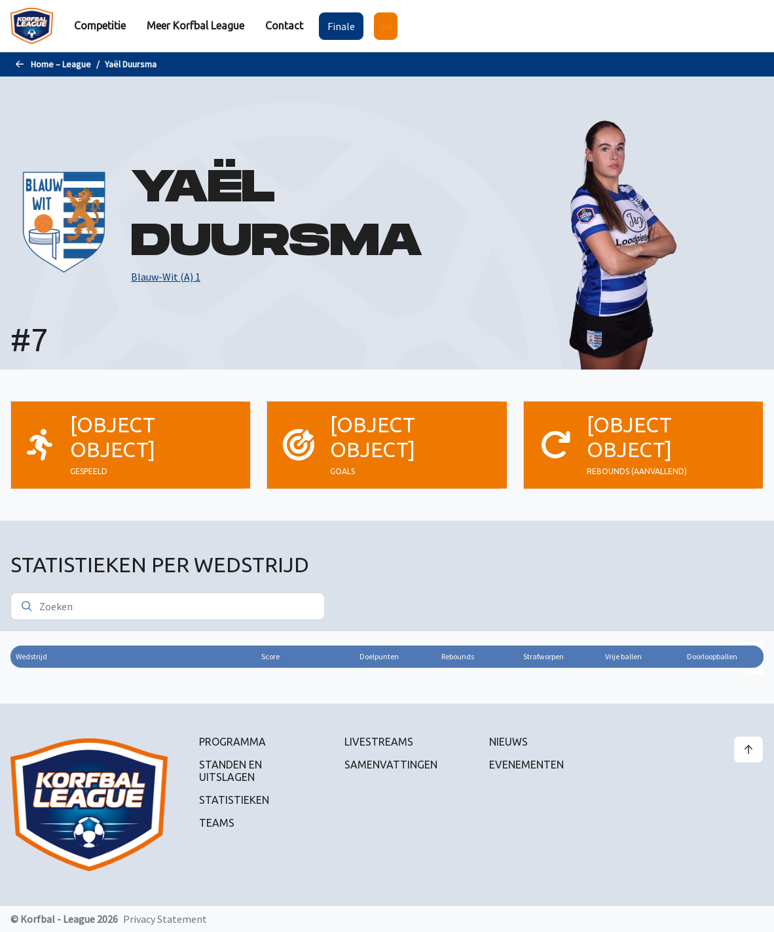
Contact (284, 25)
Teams (216, 823)
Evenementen (526, 764)
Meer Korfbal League (195, 25)
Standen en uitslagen (230, 771)
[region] (387, 667)
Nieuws (508, 742)
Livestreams (378, 742)
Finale (341, 26)
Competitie (100, 25)
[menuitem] (100, 26)
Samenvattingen (390, 764)
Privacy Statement (165, 918)
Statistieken (234, 800)
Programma (232, 742)
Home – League (61, 64)
